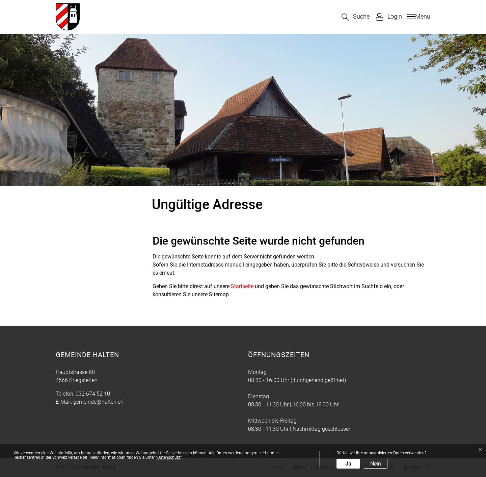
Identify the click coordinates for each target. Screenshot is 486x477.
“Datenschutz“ (169, 457)
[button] (356, 17)
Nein (375, 463)
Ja (348, 463)
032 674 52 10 (93, 394)
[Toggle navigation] (417, 16)
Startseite (242, 286)
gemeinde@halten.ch (98, 402)
